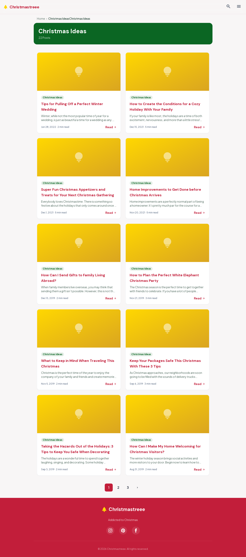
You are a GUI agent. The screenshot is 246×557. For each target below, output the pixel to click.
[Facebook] (136, 531)
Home (41, 18)
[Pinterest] (123, 531)
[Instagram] (110, 531)
